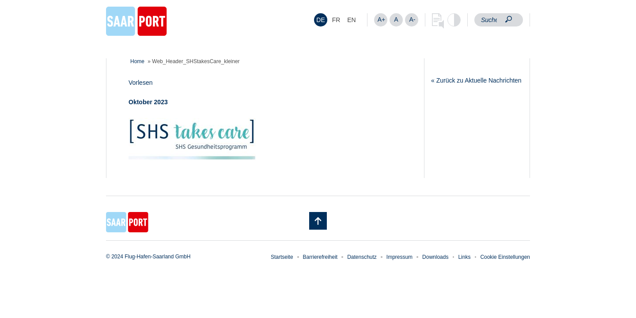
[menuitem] (320, 19)
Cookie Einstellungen (505, 257)
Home (137, 61)
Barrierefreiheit (320, 257)
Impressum (399, 257)
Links (464, 257)
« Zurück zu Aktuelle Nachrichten (476, 80)
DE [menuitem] (320, 19)
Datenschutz (362, 257)
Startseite (282, 257)
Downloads (435, 257)
